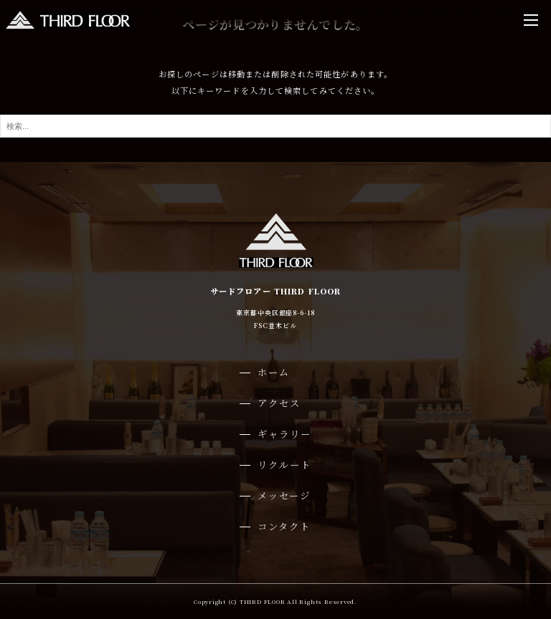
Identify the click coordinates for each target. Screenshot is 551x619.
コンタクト (284, 526)
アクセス (279, 403)
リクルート (284, 464)
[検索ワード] (275, 126)
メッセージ (284, 495)
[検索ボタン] (536, 126)
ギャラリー (284, 434)
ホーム (274, 372)
